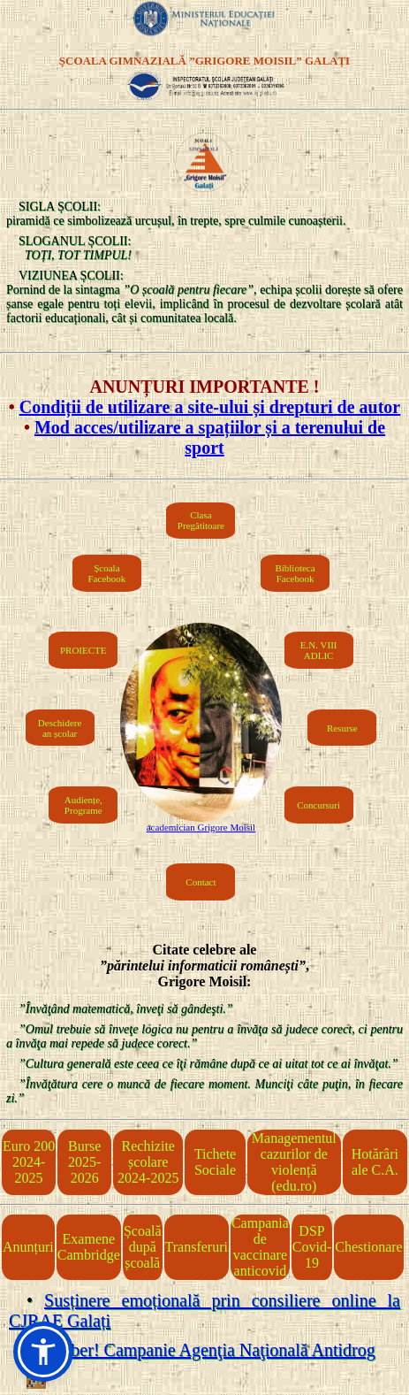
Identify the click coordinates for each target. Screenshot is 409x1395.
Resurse (342, 728)
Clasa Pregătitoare (201, 520)
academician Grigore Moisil (201, 827)
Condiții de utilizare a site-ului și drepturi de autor (210, 407)
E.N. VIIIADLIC (318, 650)
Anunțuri (28, 1246)
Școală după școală (143, 1246)
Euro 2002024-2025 (29, 1161)
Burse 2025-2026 (84, 1161)
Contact (201, 882)
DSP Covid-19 (311, 1246)
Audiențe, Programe (83, 805)
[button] (43, 1351)
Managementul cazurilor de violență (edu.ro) (294, 1162)
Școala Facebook (107, 573)
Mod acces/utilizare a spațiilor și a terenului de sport (209, 437)
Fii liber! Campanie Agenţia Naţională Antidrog (206, 1350)
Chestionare (368, 1246)
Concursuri (318, 805)
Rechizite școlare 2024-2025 (147, 1161)
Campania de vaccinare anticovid (260, 1246)
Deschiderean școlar (59, 728)
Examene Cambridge (88, 1246)
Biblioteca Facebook (294, 573)
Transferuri (196, 1246)
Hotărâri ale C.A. (375, 1161)
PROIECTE (83, 650)
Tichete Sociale (215, 1161)
